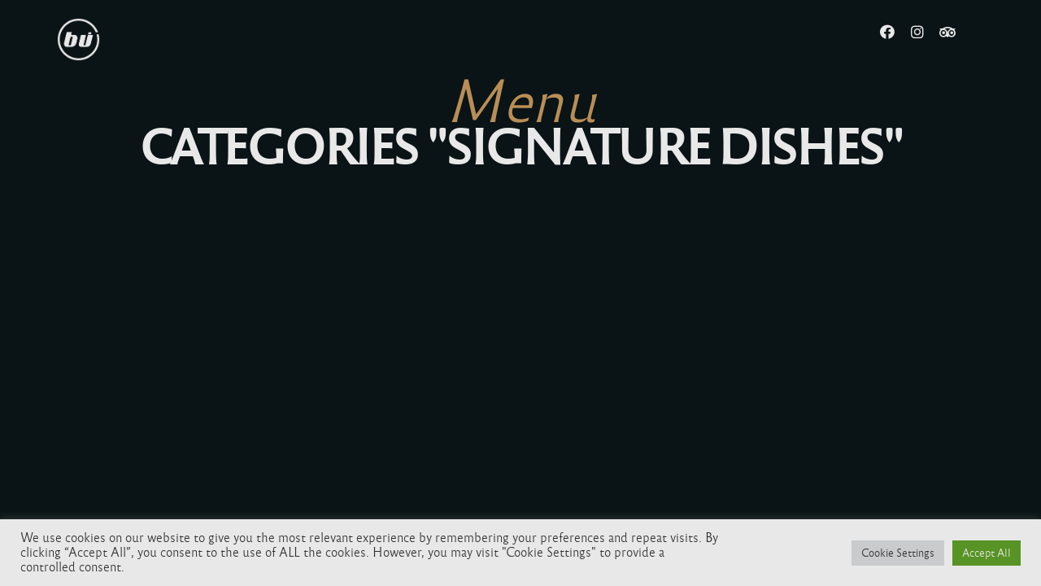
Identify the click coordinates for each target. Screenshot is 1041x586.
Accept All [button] (986, 553)
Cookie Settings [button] (897, 553)
